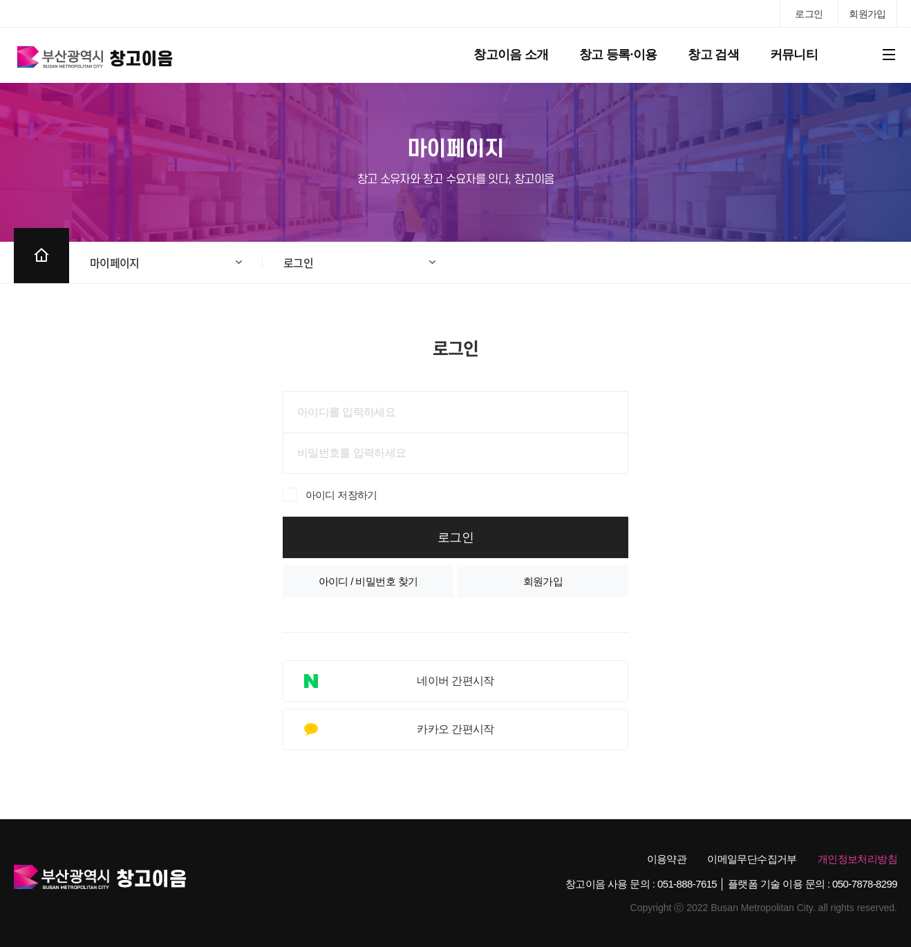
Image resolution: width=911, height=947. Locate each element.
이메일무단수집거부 (752, 859)
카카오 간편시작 (455, 729)
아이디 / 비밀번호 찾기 (368, 581)
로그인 (298, 262)
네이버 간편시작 (455, 681)
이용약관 (667, 859)
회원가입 (543, 581)
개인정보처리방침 (857, 859)
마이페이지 (115, 262)
